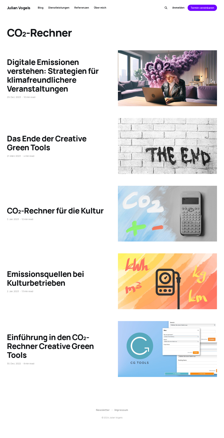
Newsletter (103, 410)
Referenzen (81, 7)
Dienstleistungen (58, 7)
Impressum (121, 410)
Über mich (100, 7)
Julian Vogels (18, 8)
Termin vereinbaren (202, 7)
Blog (40, 7)
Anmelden (178, 7)
